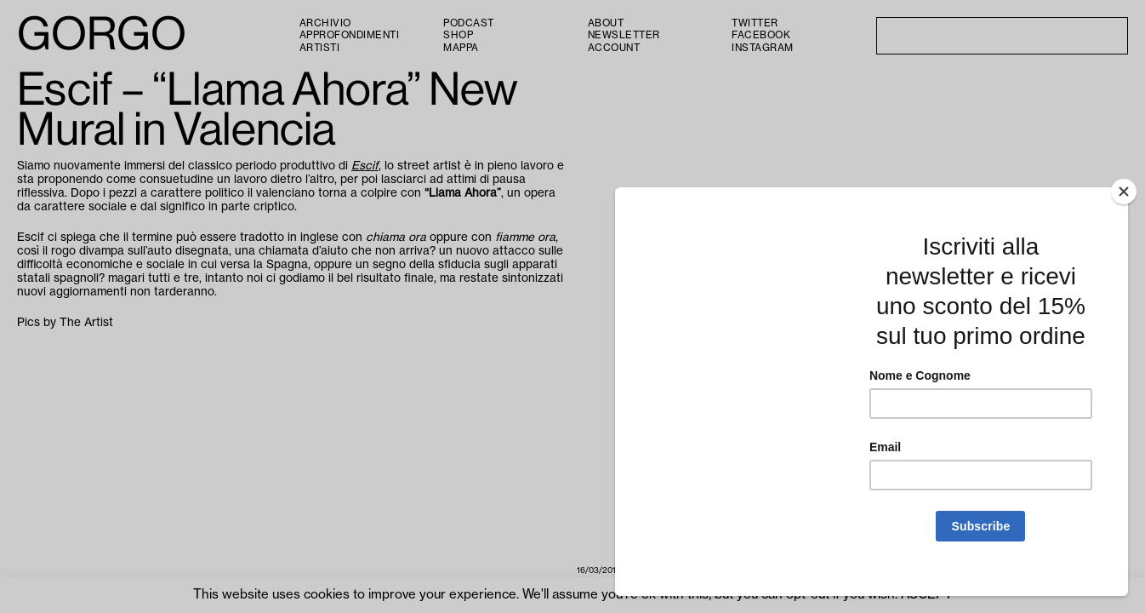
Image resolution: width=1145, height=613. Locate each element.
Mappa (461, 48)
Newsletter (624, 35)
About (606, 23)
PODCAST (468, 23)
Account (614, 48)
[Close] (1123, 210)
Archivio (325, 23)
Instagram (763, 48)
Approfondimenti (349, 35)
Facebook (761, 35)
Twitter (755, 23)
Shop (458, 35)
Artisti (319, 48)
